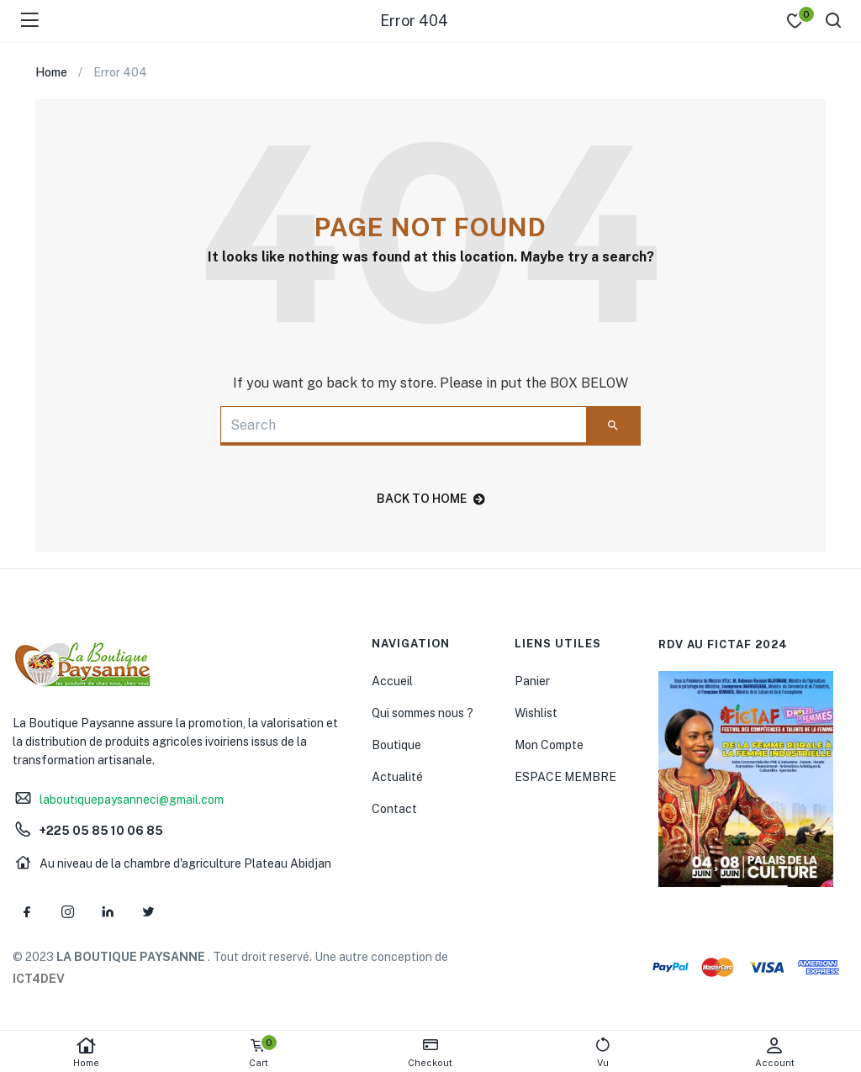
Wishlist (536, 713)
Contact (394, 809)
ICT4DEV (39, 978)
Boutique (396, 745)
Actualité (397, 777)
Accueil (392, 681)
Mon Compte (549, 745)
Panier (532, 681)
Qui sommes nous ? (422, 713)
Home (86, 1052)
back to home (431, 498)
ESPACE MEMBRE (565, 777)
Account (775, 1052)
